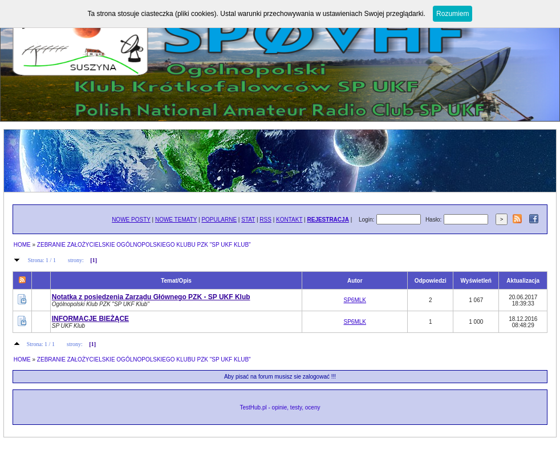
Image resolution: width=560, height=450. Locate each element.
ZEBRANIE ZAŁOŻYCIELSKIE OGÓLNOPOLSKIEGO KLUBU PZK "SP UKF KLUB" (144, 245)
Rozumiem (452, 14)
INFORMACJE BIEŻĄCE (90, 319)
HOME (22, 245)
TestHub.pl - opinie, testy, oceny (280, 407)
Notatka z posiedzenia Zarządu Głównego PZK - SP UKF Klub (151, 297)
